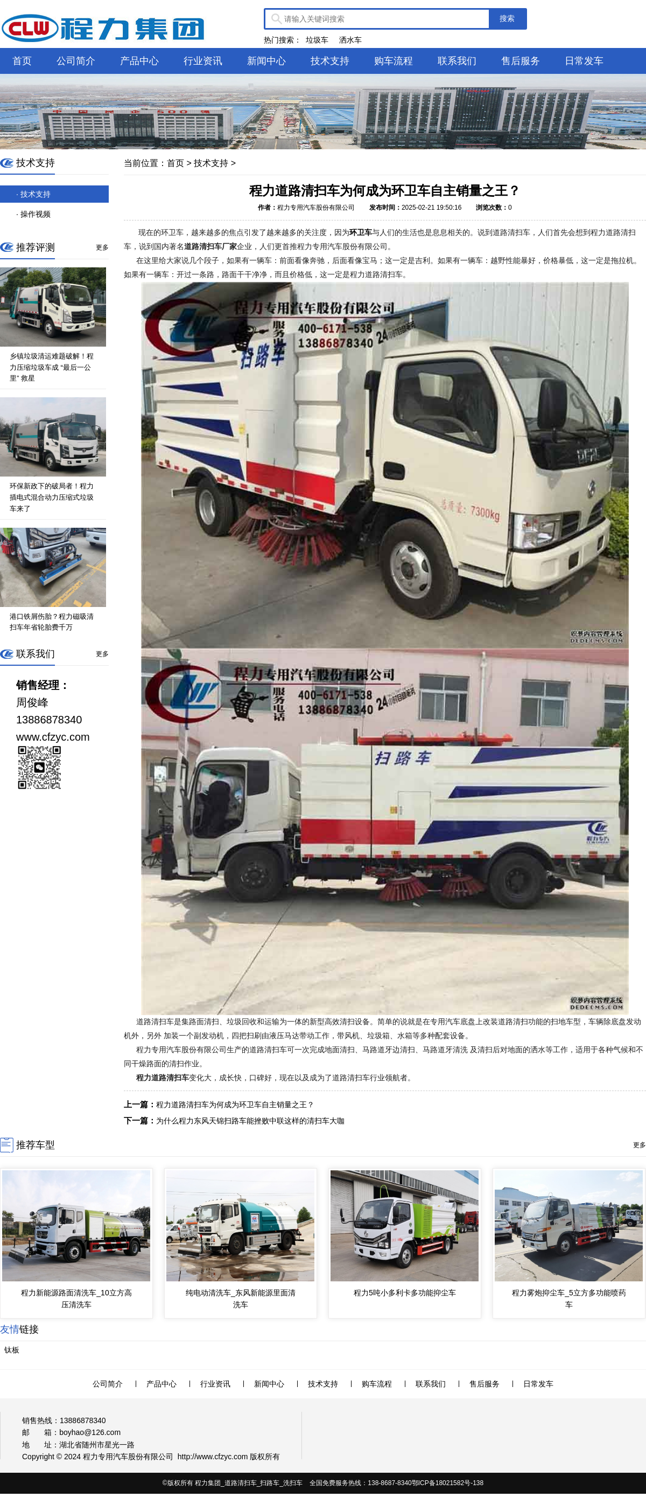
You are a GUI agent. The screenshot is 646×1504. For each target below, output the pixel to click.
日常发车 (584, 61)
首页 (22, 61)
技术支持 (330, 61)
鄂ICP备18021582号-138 (447, 1483)
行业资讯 (203, 61)
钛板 (11, 1350)
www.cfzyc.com (222, 1456)
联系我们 (457, 61)
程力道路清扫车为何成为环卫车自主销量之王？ (235, 1104)
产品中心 (139, 61)
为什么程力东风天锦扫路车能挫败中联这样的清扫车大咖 (250, 1120)
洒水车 (350, 40)
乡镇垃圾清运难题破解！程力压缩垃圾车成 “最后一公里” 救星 (52, 367)
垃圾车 (317, 40)
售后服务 (520, 61)
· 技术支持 (33, 194)
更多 (102, 247)
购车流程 (393, 61)
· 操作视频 (33, 214)
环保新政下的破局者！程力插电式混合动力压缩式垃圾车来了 (52, 497)
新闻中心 (266, 61)
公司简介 (76, 61)
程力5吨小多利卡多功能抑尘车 (405, 1292)
